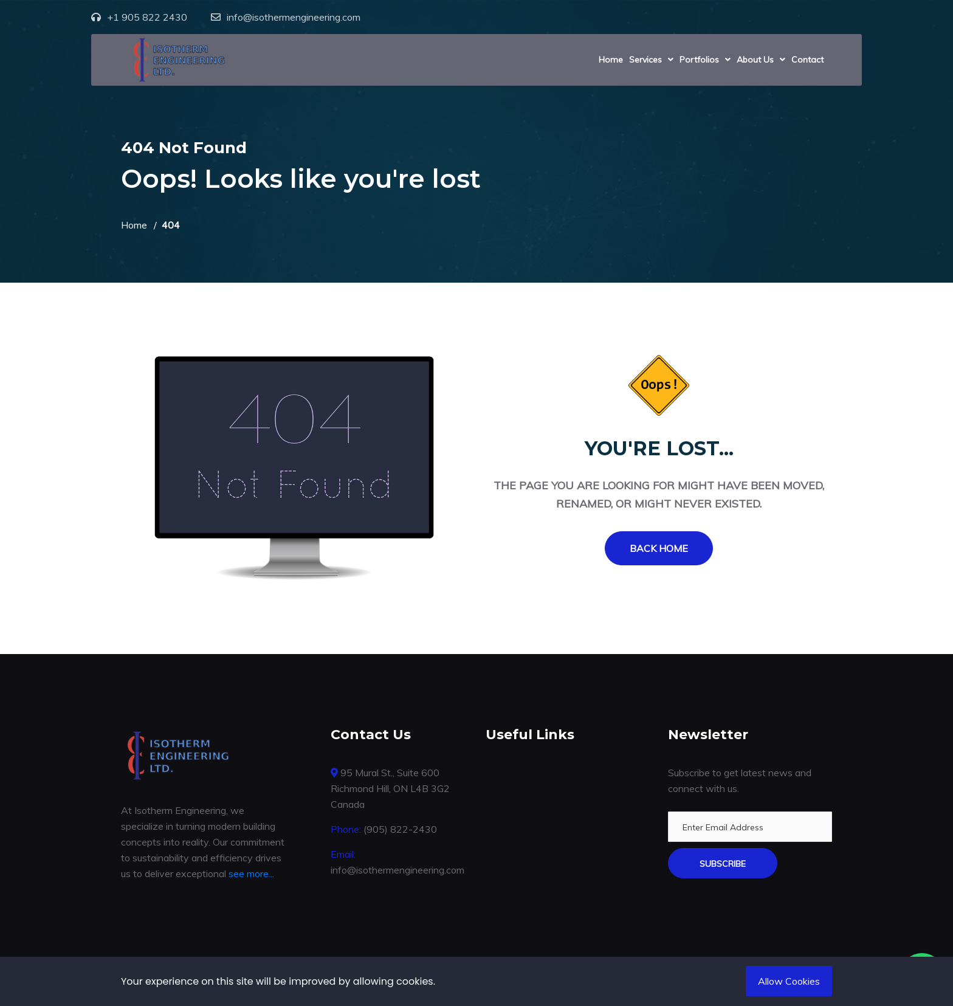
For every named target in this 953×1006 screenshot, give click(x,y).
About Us (755, 59)
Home (611, 59)
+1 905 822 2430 (147, 17)
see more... (251, 873)
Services (645, 59)
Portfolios (699, 59)
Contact (807, 59)
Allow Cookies (789, 981)
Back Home (659, 548)
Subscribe (723, 863)
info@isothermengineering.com (293, 17)
